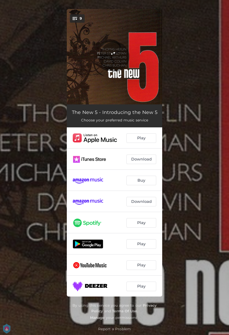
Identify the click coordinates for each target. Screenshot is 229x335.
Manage (97, 317)
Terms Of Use (124, 311)
